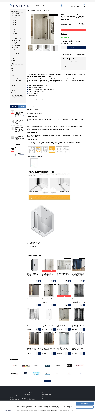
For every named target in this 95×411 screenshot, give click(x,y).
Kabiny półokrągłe (16, 13)
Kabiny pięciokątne (16, 40)
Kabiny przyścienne (16, 42)
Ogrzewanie (13, 92)
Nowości (57, 1)
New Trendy (69, 24)
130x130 (15, 33)
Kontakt (67, 1)
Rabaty (83, 1)
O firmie (62, 1)
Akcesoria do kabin (16, 51)
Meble (12, 63)
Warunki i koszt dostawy (75, 1)
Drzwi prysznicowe (15, 53)
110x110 (15, 29)
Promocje (52, 1)
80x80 (14, 20)
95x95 (14, 26)
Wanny (12, 58)
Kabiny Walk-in (15, 44)
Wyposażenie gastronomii (16, 78)
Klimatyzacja (13, 90)
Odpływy (13, 68)
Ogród (12, 75)
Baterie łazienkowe (15, 60)
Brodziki (12, 56)
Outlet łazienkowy (15, 100)
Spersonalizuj (85, 397)
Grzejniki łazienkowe (15, 88)
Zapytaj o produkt (82, 54)
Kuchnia (12, 73)
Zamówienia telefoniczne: (19, 1)
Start (28, 10)
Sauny (12, 70)
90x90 (14, 24)
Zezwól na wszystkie (85, 394)
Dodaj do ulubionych (67, 54)
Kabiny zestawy (15, 49)
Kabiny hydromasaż (16, 45)
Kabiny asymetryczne (16, 38)
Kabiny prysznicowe (15, 11)
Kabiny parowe (15, 47)
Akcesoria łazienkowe (15, 97)
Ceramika (13, 65)
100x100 (15, 28)
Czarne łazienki (14, 83)
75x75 (14, 19)
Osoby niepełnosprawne (16, 80)
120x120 (15, 31)
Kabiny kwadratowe (16, 15)
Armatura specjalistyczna (16, 95)
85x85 (14, 22)
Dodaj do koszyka (77, 47)
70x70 (14, 17)
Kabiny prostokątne (16, 36)
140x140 (15, 35)
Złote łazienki (14, 85)
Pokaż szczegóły (19, 408)
